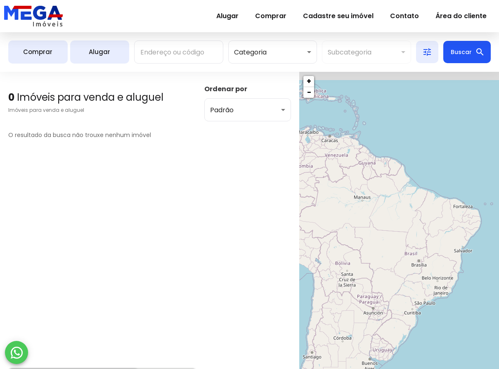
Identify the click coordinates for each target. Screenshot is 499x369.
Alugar (227, 16)
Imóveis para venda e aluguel (46, 110)
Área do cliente (461, 16)
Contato (404, 16)
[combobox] (178, 52)
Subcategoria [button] (349, 52)
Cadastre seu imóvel (338, 16)
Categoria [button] (250, 52)
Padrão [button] (222, 110)
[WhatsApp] (16, 352)
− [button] (309, 92)
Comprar (270, 16)
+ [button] (309, 81)
